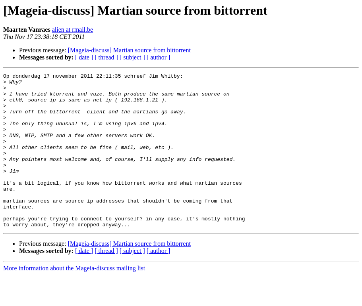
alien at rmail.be (72, 29)
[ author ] (158, 57)
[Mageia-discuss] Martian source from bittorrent (129, 50)
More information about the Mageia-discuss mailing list (74, 299)
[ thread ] (106, 57)
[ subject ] (132, 57)
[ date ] (84, 57)
